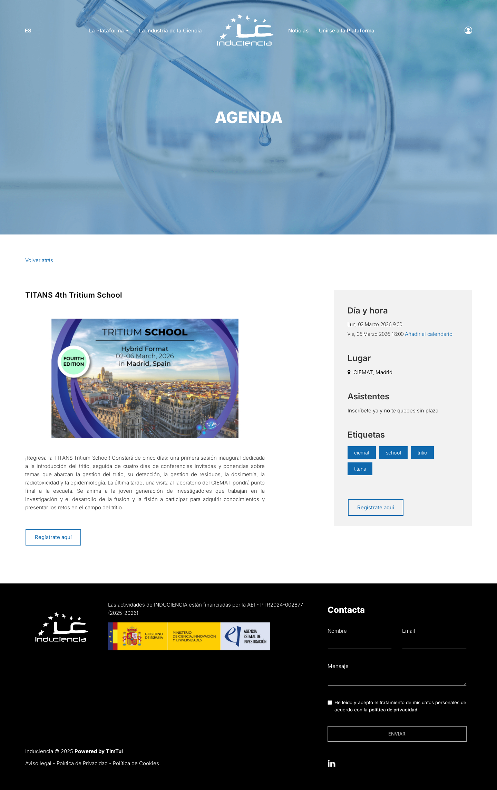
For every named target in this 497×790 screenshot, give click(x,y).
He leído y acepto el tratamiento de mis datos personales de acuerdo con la (400, 706)
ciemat (361, 453)
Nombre (337, 631)
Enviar (397, 733)
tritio (423, 453)
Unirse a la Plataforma (346, 30)
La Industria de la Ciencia (170, 30)
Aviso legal (38, 763)
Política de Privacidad (82, 763)
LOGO (244, 15)
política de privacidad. (394, 709)
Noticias (298, 30)
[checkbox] (330, 702)
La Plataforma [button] (109, 30)
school (393, 453)
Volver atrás (39, 260)
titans (360, 469)
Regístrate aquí (53, 537)
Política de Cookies (136, 763)
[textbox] (397, 679)
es (28, 30)
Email (408, 631)
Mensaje (338, 666)
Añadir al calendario (428, 334)
